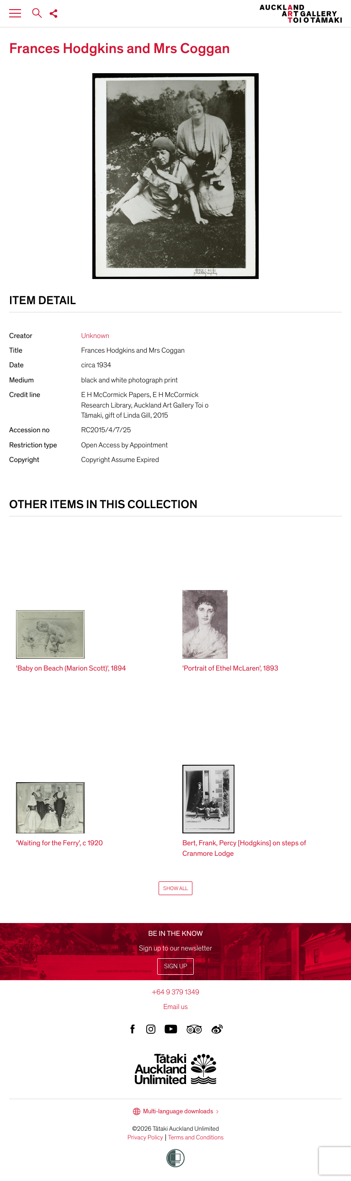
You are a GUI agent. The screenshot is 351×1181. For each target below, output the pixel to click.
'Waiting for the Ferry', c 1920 (59, 843)
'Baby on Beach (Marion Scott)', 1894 (71, 668)
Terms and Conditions (196, 1137)
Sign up (175, 966)
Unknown (95, 336)
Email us (175, 1007)
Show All (175, 888)
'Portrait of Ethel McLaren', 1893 (230, 668)
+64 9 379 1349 (175, 992)
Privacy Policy (145, 1137)
